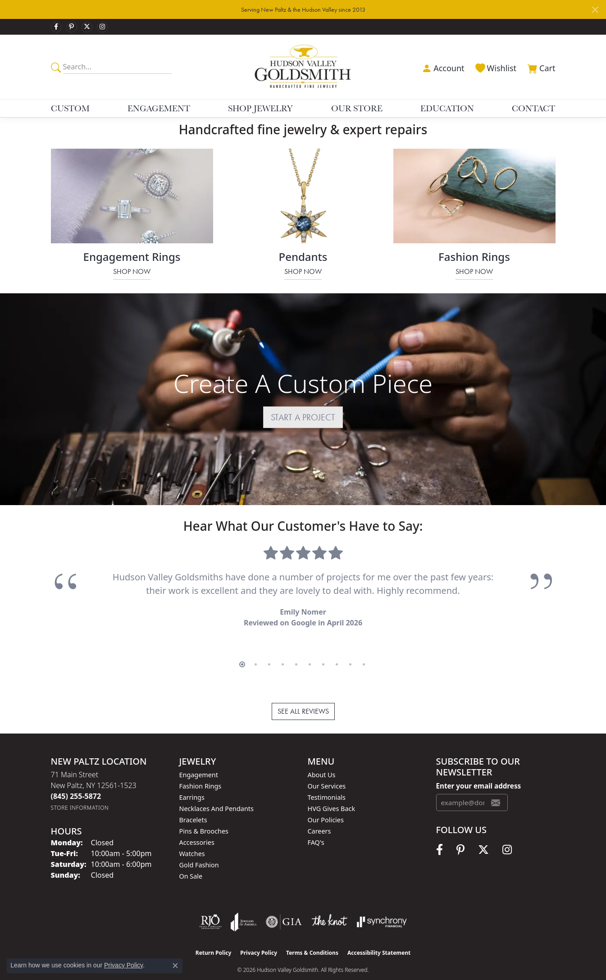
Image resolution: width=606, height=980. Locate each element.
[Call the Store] (76, 782)
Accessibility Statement (378, 938)
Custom (70, 108)
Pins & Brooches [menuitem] (203, 816)
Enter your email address (478, 771)
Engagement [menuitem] (198, 760)
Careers (319, 816)
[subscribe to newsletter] (495, 788)
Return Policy (214, 938)
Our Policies (326, 805)
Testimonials (327, 783)
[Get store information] (80, 793)
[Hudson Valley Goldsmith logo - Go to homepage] (303, 67)
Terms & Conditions (312, 938)
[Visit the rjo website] (210, 907)
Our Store (357, 108)
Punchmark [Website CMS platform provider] (319, 967)
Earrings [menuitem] (192, 783)
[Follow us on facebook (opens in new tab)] (56, 27)
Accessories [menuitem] (196, 828)
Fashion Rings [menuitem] (200, 771)
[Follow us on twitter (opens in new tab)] (87, 27)
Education (447, 108)
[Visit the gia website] (284, 907)
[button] (442, 67)
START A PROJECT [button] (303, 417)
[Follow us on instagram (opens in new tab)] (102, 27)
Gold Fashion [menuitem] (199, 850)
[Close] (595, 9)
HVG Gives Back (331, 794)
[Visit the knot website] (329, 907)
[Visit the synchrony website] (382, 907)
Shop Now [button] (131, 271)
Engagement (159, 108)
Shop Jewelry (260, 108)
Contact (533, 108)
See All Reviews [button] (303, 697)
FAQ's (316, 828)
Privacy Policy (258, 938)
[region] (303, 596)
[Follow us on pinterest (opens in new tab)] (71, 27)
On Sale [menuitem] (191, 861)
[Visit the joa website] (244, 907)
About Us (322, 760)
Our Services (327, 771)
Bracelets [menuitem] (193, 805)
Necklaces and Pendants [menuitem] (216, 794)
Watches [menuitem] (192, 839)
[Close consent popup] (175, 965)
